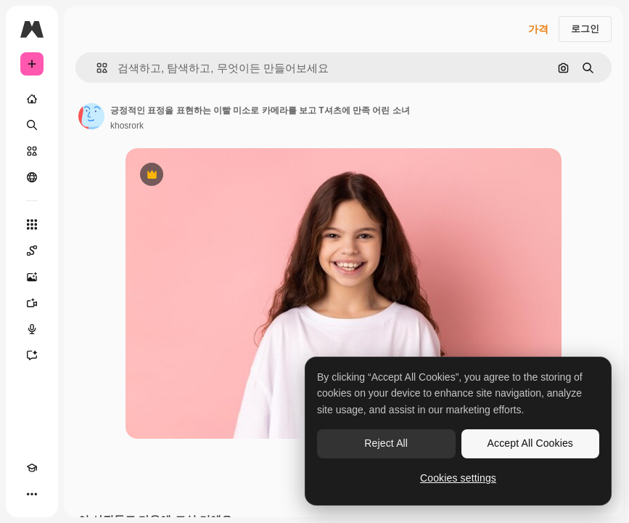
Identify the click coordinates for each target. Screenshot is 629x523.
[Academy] (32, 467)
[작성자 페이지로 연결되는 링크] (91, 116)
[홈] (32, 98)
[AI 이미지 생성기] (32, 276)
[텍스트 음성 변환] (32, 329)
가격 (538, 29)
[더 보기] (32, 494)
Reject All (386, 443)
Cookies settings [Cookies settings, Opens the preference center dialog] (458, 478)
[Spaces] (32, 250)
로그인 (585, 28)
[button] (96, 67)
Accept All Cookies (530, 443)
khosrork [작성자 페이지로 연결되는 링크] (127, 126)
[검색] (32, 125)
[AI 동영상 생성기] (32, 303)
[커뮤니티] (32, 177)
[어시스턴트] (32, 355)
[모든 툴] (32, 224)
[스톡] (32, 151)
